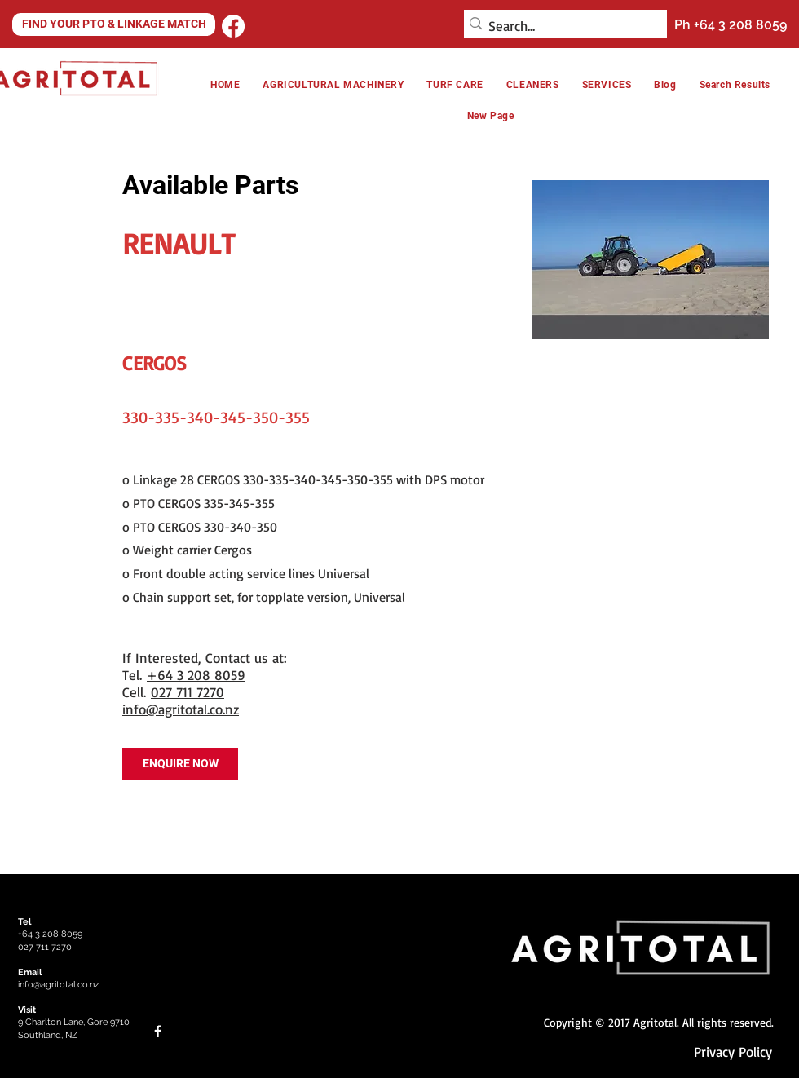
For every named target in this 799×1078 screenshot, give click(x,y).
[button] (533, 85)
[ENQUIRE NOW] (180, 764)
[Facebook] (233, 26)
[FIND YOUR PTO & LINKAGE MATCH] (113, 24)
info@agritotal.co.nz (180, 709)
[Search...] (560, 26)
